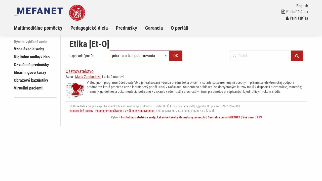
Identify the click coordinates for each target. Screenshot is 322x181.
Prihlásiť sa (297, 18)
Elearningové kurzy (30, 72)
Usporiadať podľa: (81, 56)
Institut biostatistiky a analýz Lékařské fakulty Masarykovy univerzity (163, 117)
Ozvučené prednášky (31, 64)
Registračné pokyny (81, 111)
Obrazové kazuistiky (31, 80)
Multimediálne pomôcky (38, 28)
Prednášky (126, 28)
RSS (259, 117)
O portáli (179, 28)
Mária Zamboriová (88, 77)
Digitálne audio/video (32, 56)
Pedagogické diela (89, 28)
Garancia (154, 28)
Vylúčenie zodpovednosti (140, 111)
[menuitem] (42, 28)
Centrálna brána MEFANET (224, 117)
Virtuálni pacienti (28, 87)
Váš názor (249, 117)
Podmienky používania (109, 111)
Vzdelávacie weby (29, 48)
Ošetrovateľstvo (80, 71)
